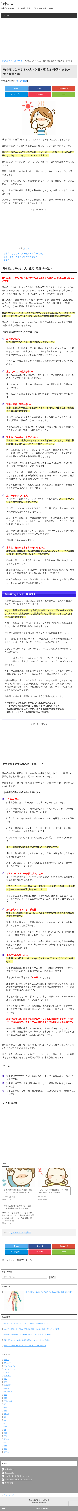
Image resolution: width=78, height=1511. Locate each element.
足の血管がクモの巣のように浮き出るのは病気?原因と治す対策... (49, 1292)
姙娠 (5, 1398)
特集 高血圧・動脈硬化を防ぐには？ (18, 1476)
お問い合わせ (9, 1469)
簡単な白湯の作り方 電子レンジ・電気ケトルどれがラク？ (25, 1346)
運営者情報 (9, 1483)
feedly (64, 94)
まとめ (7, 259)
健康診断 (7, 1385)
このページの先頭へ (41, 1508)
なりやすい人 (17, 1232)
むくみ (6, 1360)
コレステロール (9, 1369)
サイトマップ (9, 1473)
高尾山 (6, 1452)
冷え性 (6, 1388)
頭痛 (5, 1449)
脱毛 (5, 1433)
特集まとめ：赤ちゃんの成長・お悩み (18, 1480)
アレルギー (8, 1363)
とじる (26, 249)
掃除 (5, 1407)
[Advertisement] (39, 37)
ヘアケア (7, 1376)
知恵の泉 (7, 4)
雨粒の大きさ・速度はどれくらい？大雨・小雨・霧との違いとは (27, 1323)
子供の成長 (8, 1401)
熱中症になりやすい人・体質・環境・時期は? (24, 253)
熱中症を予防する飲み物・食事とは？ (20, 256)
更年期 (6, 1414)
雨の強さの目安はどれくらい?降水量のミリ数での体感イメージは (27, 1335)
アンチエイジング (10, 1366)
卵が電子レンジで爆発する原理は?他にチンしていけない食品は (27, 1340)
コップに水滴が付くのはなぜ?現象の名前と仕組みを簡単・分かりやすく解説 (31, 1329)
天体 (5, 1395)
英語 (5, 1436)
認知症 (6, 1439)
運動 (5, 1446)
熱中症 (27, 1232)
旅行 (5, 1411)
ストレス (7, 1372)
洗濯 (5, 1426)
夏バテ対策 (22, 81)
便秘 (5, 1379)
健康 (5, 1382)
